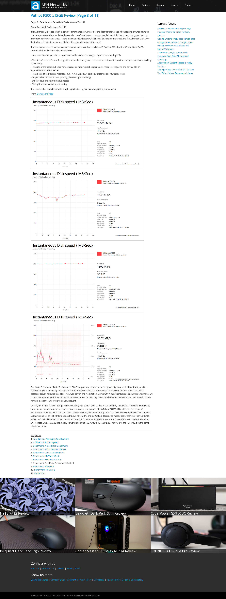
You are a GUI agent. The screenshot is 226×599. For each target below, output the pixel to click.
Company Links (57, 579)
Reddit (69, 568)
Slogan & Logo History (132, 579)
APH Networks (54, 4)
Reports (160, 5)
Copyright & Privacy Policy (79, 579)
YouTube (35, 568)
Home (132, 5)
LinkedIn (60, 568)
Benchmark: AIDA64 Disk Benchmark (50, 445)
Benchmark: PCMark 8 (44, 469)
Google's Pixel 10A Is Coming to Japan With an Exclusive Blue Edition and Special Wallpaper (175, 46)
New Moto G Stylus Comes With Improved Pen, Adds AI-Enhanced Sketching (173, 56)
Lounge (174, 5)
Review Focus (113, 579)
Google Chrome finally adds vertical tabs (176, 38)
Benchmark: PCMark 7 (43, 466)
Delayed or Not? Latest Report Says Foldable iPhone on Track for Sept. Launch (174, 32)
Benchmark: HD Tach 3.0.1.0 (46, 456)
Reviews (145, 5)
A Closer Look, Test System (46, 442)
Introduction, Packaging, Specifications (51, 439)
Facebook (46, 568)
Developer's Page (45, 93)
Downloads (99, 579)
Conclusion (39, 473)
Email (77, 568)
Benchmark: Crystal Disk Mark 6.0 (48, 452)
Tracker (188, 5)
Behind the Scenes (39, 579)
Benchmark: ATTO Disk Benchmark (49, 449)
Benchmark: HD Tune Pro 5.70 (47, 459)
